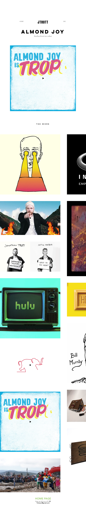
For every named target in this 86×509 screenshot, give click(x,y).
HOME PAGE (43, 498)
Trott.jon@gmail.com (43, 503)
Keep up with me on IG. (43, 501)
